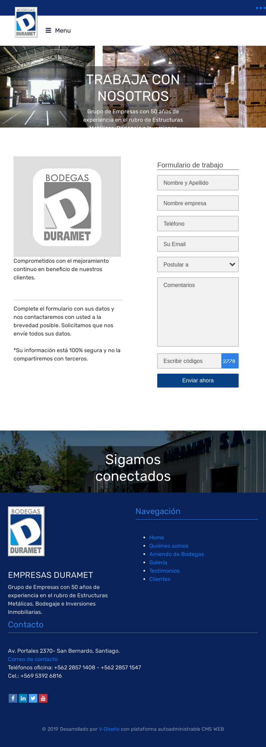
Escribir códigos (183, 361)
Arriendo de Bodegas (176, 554)
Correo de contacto (33, 659)
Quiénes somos (168, 545)
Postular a (175, 265)
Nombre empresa (184, 203)
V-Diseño (109, 729)
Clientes (159, 579)
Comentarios (179, 285)
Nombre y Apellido (186, 183)
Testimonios (164, 570)
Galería (158, 562)
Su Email (174, 244)
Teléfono (174, 224)
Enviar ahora (198, 380)
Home (156, 537)
